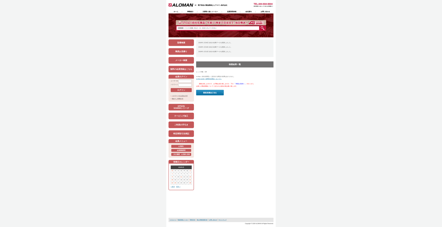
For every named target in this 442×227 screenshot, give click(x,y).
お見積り (181, 146)
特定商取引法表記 (181, 134)
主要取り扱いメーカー (210, 11)
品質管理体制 (232, 11)
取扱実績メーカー (183, 220)
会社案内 (248, 11)
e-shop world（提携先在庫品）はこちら (209, 79)
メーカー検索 (181, 60)
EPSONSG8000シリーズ (181, 107)
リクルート (173, 220)
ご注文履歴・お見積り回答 (181, 154)
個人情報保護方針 (202, 220)
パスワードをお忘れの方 (180, 96)
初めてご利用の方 (177, 99)
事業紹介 (190, 11)
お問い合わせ (265, 11)
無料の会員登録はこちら (181, 69)
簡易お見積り (181, 51)
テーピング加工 (181, 116)
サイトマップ (223, 220)
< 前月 (173, 187)
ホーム (176, 11)
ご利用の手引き (181, 125)
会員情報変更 (181, 150)
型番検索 (181, 43)
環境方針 (192, 220)
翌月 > (178, 187)
